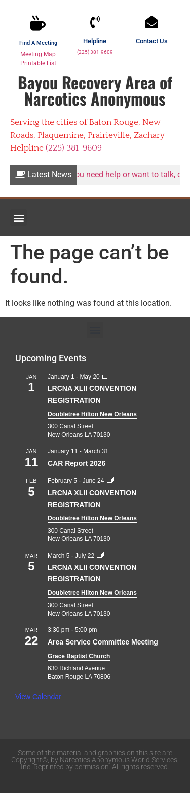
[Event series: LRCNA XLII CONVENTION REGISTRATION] (105, 376)
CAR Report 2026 (76, 463)
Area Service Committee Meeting (103, 642)
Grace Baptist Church (79, 656)
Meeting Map (38, 54)
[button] (18, 217)
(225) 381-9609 (95, 52)
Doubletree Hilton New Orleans (92, 414)
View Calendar (38, 696)
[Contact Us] (151, 22)
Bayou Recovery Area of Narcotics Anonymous (95, 90)
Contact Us (152, 41)
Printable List (38, 63)
